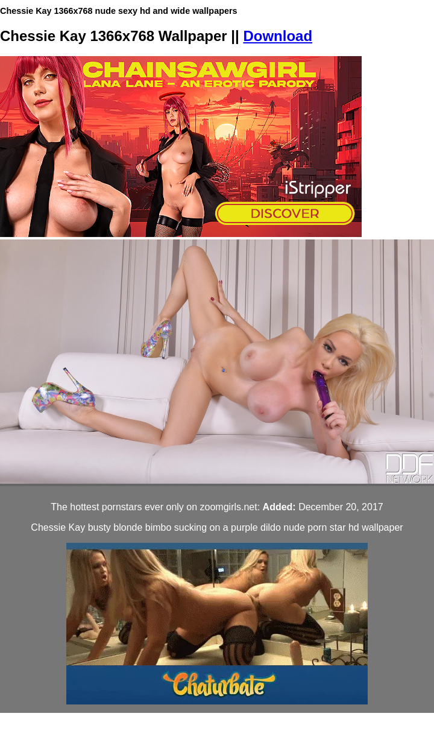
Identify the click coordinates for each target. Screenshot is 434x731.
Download (277, 36)
